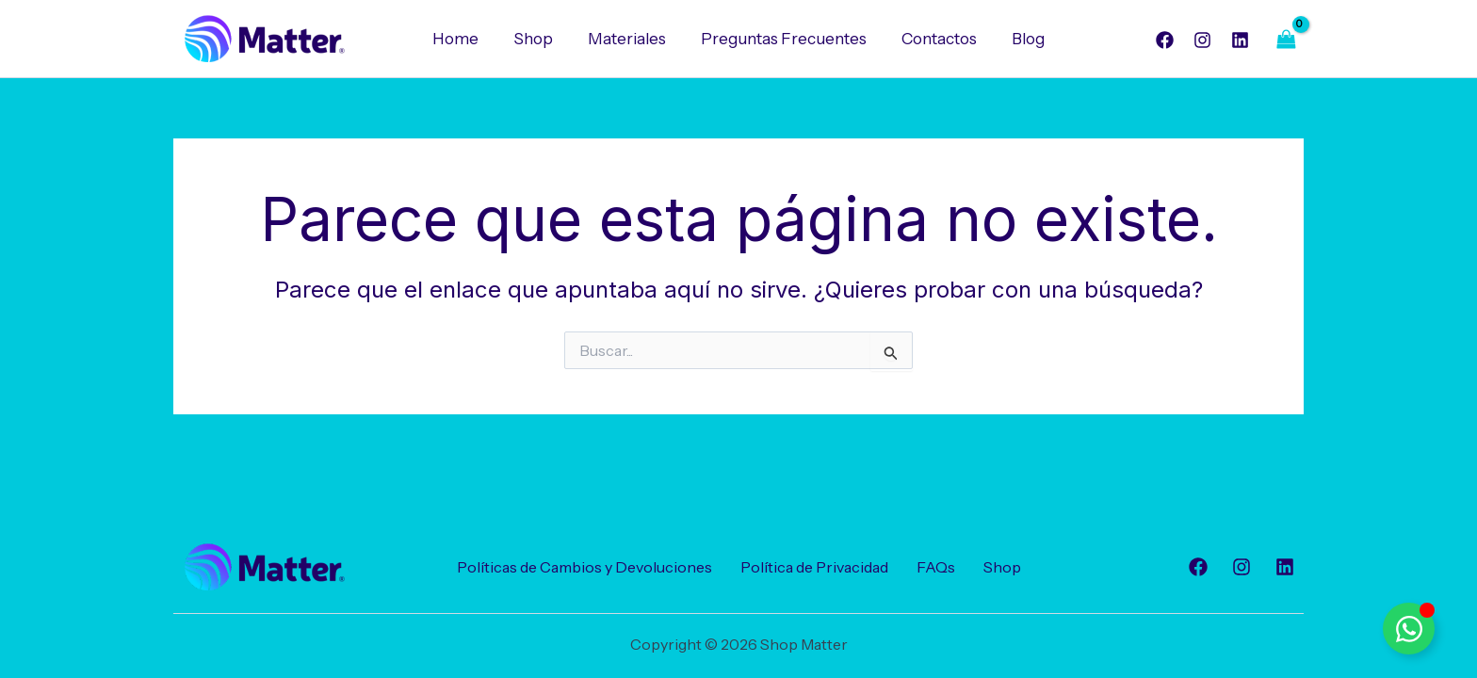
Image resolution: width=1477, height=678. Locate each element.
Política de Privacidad (814, 566)
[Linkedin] (1240, 40)
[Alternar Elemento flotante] (1409, 628)
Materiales (629, 38)
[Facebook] (1165, 40)
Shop (538, 38)
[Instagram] (1202, 40)
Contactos (935, 38)
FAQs (936, 566)
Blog (1021, 38)
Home (463, 38)
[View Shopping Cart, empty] (1286, 39)
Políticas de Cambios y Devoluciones (584, 566)
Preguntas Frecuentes (783, 38)
